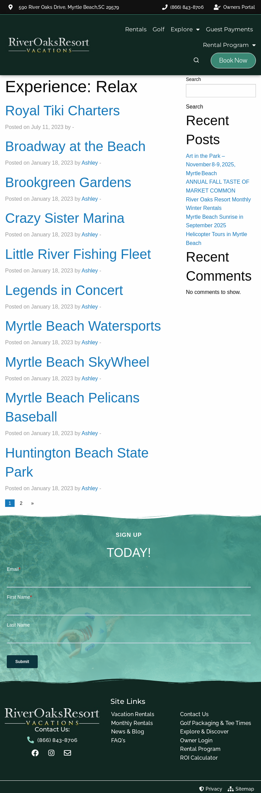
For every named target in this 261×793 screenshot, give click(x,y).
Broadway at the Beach (75, 146)
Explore (185, 29)
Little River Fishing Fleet (78, 254)
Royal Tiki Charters (62, 110)
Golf (158, 29)
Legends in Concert (64, 290)
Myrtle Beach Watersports (83, 325)
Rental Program (229, 45)
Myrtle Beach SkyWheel (77, 361)
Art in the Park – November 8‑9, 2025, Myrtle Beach (211, 164)
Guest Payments (229, 29)
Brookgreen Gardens (68, 182)
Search (193, 79)
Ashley (90, 163)
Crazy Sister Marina (64, 218)
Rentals (135, 29)
